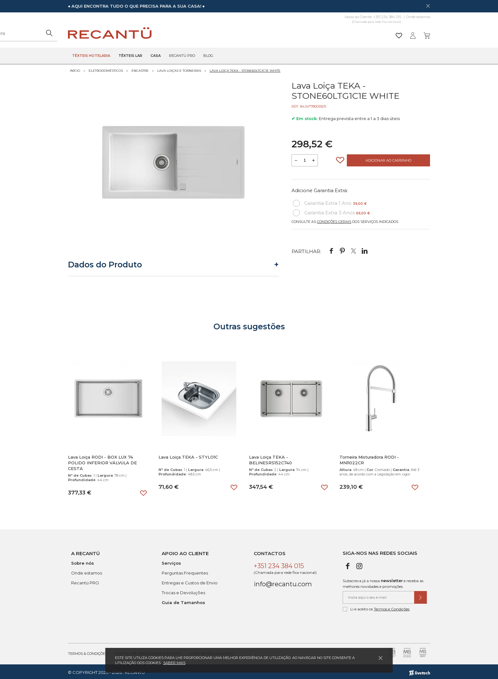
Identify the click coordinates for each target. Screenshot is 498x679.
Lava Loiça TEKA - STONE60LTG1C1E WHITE (245, 69)
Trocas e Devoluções (183, 591)
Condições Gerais (334, 220)
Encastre (140, 69)
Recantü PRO (85, 581)
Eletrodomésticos (106, 69)
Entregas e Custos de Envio (190, 581)
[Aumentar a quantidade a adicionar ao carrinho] (313, 159)
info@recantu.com (283, 582)
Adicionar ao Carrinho (388, 159)
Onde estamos (418, 17)
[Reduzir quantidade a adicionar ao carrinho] (296, 159)
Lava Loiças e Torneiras (179, 69)
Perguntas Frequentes (185, 571)
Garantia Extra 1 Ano (330, 201)
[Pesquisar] (298, 33)
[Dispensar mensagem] (428, 5)
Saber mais (174, 663)
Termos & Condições (87, 652)
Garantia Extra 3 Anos (331, 211)
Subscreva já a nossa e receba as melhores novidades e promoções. (383, 582)
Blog (208, 56)
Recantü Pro (182, 56)
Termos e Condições (391, 607)
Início (75, 69)
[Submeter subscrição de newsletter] (420, 595)
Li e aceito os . (376, 607)
